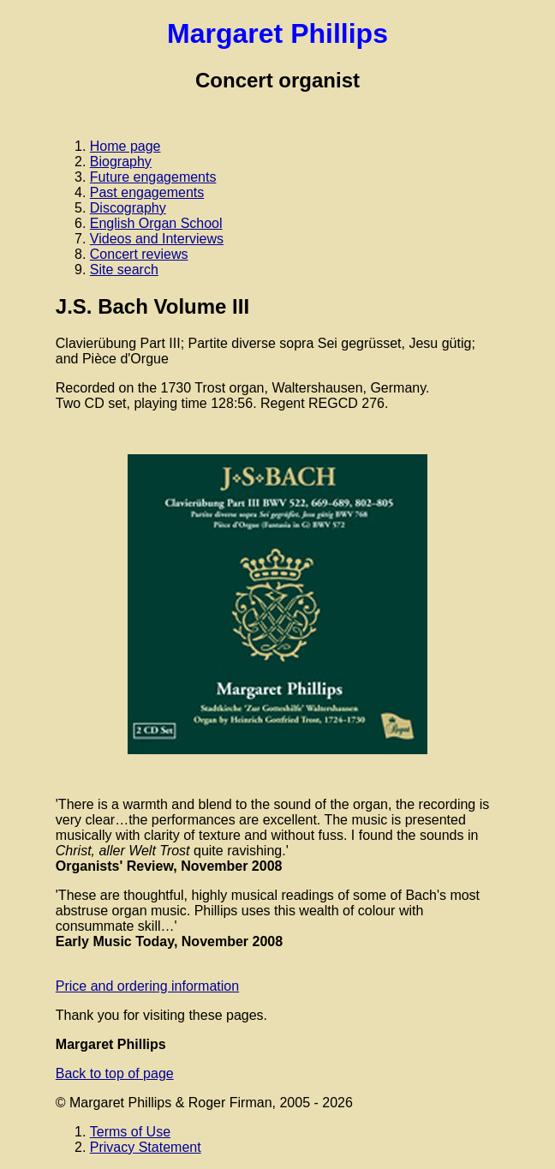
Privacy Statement (145, 1147)
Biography (121, 161)
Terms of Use (130, 1131)
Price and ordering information (147, 986)
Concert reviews (139, 254)
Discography (128, 208)
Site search (124, 269)
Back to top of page (115, 1073)
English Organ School (156, 223)
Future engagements (153, 177)
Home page (125, 146)
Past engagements (147, 192)
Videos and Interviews (157, 238)
